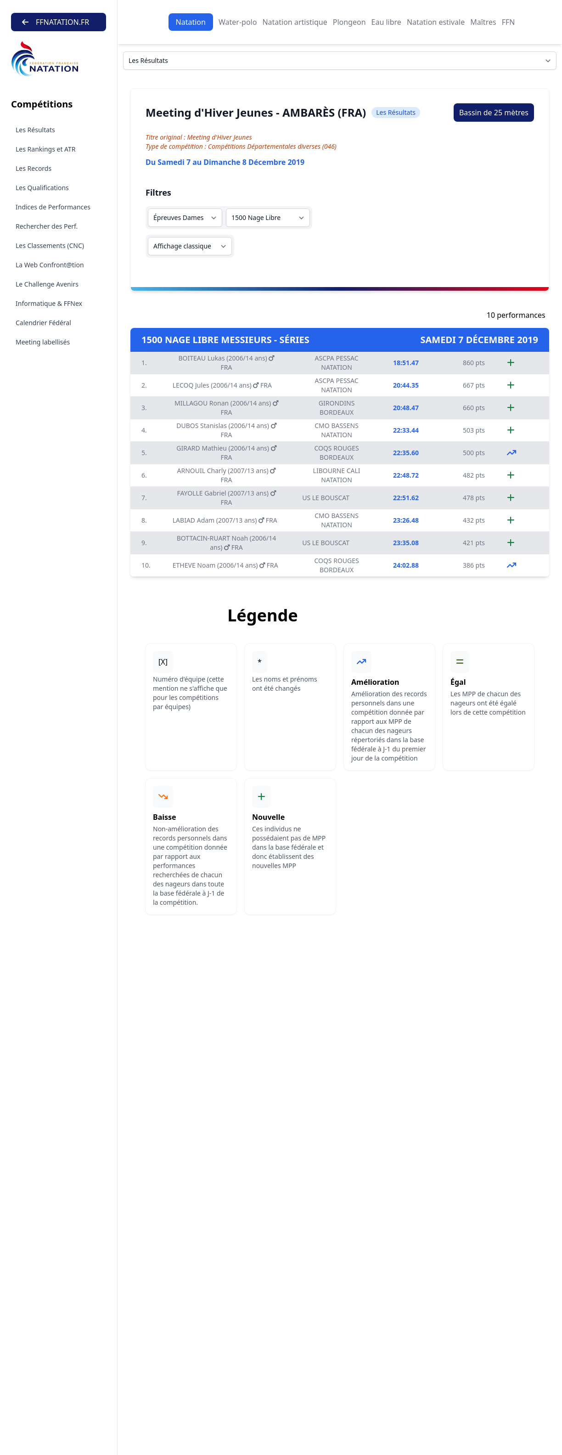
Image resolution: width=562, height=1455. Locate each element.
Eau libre (386, 22)
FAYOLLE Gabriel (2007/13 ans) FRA (226, 498)
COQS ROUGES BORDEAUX (336, 453)
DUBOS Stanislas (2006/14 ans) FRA (226, 430)
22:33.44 (406, 430)
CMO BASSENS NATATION (337, 430)
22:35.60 (406, 452)
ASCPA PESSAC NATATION (337, 363)
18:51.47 (406, 362)
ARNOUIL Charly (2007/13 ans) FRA (226, 475)
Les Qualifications (42, 187)
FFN (508, 22)
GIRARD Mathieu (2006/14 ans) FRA (226, 453)
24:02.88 (406, 565)
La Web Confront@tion (50, 264)
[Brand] (58, 59)
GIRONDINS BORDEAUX (337, 408)
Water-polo (238, 22)
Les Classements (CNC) (50, 245)
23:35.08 (406, 542)
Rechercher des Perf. (47, 226)
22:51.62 (406, 497)
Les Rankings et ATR (46, 149)
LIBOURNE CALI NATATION (336, 475)
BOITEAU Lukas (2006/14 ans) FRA (226, 363)
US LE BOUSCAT (325, 497)
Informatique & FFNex (49, 303)
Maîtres (483, 22)
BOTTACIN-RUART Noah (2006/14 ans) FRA (226, 543)
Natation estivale (436, 22)
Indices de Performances (53, 207)
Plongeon (349, 22)
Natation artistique (294, 22)
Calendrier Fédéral (43, 322)
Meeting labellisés (43, 342)
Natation (191, 22)
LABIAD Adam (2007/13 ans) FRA (225, 520)
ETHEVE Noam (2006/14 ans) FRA (225, 565)
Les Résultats (35, 129)
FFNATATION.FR (55, 22)
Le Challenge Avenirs (47, 284)
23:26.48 (406, 520)
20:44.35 (406, 385)
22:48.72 (406, 475)
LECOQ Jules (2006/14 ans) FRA (222, 385)
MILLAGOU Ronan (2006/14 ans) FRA (226, 408)
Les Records (33, 168)
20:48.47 (406, 407)
